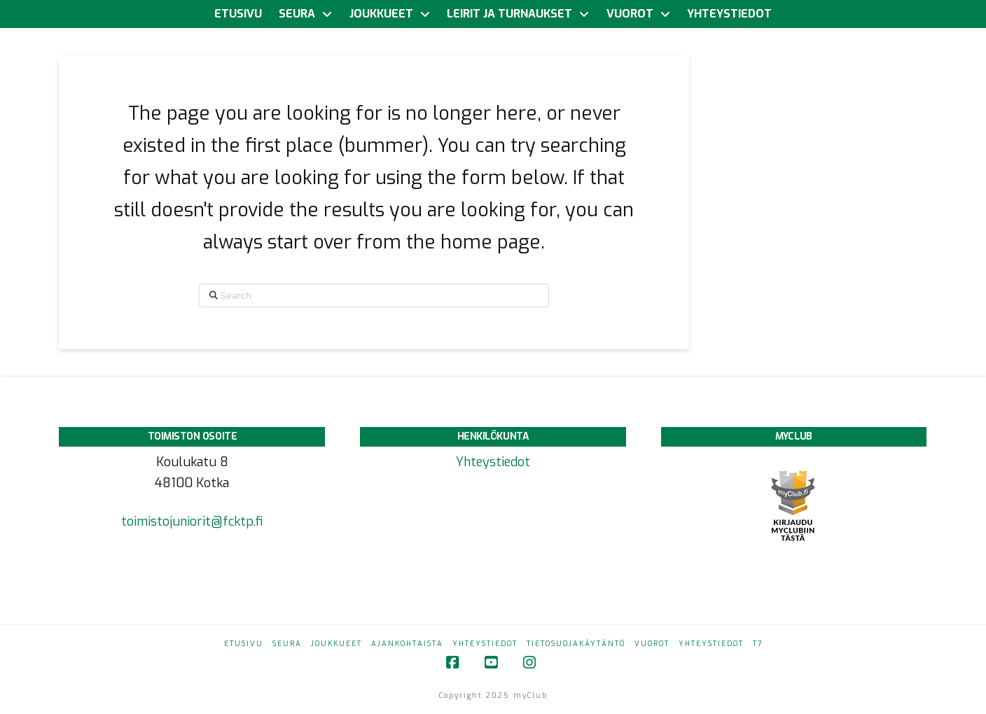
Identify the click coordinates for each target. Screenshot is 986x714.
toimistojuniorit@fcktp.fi (192, 521)
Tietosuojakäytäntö (576, 643)
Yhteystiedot (493, 462)
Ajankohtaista (407, 643)
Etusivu (243, 643)
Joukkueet (336, 643)
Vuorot (651, 643)
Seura (287, 643)
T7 (758, 643)
